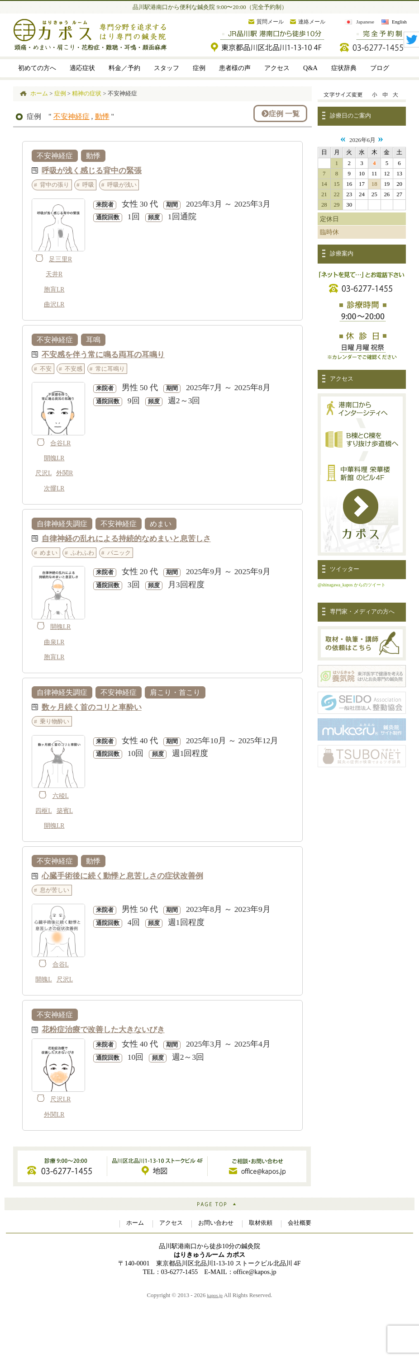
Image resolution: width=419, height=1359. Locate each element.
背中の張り (54, 184)
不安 (46, 368)
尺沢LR (60, 1099)
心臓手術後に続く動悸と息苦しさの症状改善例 (122, 875)
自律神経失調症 (62, 524)
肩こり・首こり (175, 692)
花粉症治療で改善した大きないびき (103, 1029)
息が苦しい (54, 890)
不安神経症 (71, 116)
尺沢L (43, 473)
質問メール (270, 22)
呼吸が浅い (122, 184)
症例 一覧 (281, 113)
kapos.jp (215, 1295)
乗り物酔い (54, 721)
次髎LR (54, 488)
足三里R (60, 259)
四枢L (43, 810)
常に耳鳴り (110, 368)
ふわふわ (82, 552)
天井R (54, 274)
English (399, 21)
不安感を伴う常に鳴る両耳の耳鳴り (103, 354)
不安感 (73, 368)
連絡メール (311, 22)
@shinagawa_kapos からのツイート (352, 584)
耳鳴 (93, 340)
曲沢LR (54, 304)
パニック (119, 552)
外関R (64, 473)
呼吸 (88, 184)
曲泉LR (54, 642)
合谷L (60, 964)
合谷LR (60, 443)
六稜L (60, 796)
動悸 (102, 116)
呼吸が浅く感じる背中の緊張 (92, 170)
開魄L (43, 979)
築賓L (65, 810)
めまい (160, 524)
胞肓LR (54, 289)
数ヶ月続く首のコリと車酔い (92, 707)
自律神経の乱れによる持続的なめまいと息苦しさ (126, 538)
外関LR (54, 1114)
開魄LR (54, 458)
